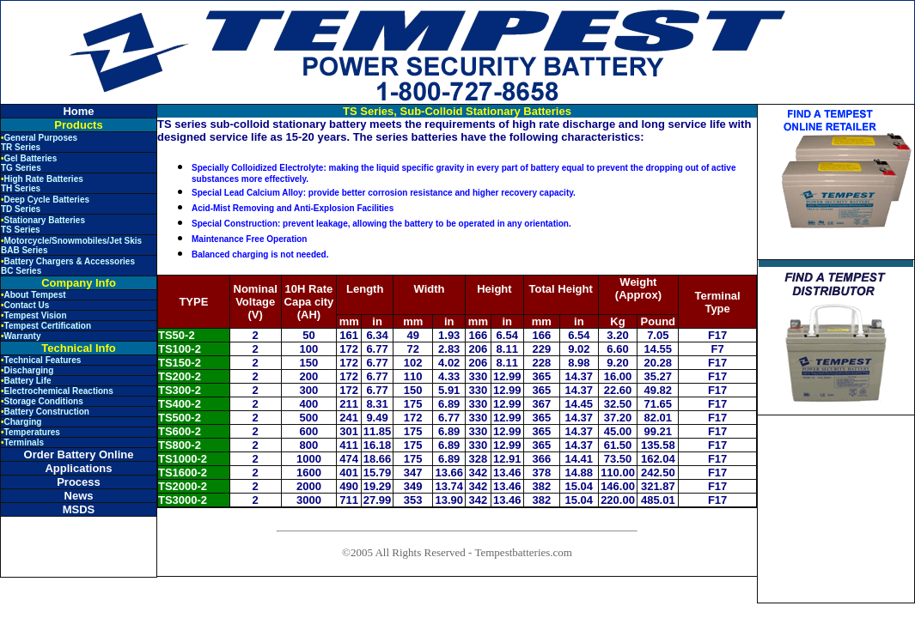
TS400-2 (179, 403)
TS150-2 (179, 362)
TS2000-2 (182, 486)
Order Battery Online (79, 454)
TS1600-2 (182, 472)
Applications (78, 468)
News (79, 495)
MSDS (79, 509)
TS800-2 (179, 445)
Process (79, 482)
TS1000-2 (182, 458)
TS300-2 (179, 390)
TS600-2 (179, 431)
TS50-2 (176, 335)
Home (78, 111)
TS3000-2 (182, 500)
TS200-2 (179, 376)
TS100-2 (179, 348)
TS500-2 (179, 417)
